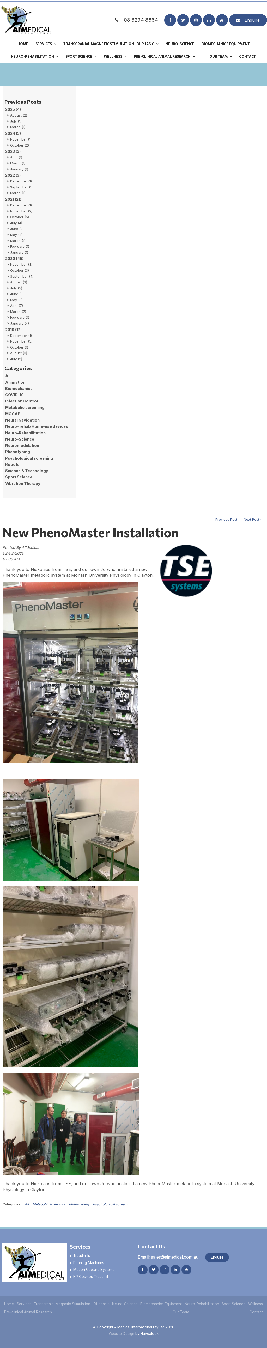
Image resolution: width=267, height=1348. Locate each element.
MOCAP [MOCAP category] (12, 414)
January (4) (19, 323)
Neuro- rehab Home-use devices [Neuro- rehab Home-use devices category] (36, 426)
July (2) (16, 359)
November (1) (21, 139)
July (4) (16, 223)
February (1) (19, 246)
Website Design (121, 1334)
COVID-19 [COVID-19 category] (14, 395)
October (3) (19, 270)
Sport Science (78, 55)
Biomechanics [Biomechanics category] (19, 388)
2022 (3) (13, 175)
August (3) (18, 282)
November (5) (21, 341)
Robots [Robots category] (12, 464)
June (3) (17, 229)
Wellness (113, 55)
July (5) (16, 288)
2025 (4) (13, 109)
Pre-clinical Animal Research (162, 55)
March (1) (17, 127)
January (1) (19, 169)
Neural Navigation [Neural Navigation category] (22, 420)
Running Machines (88, 1263)
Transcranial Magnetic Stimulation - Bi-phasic (108, 43)
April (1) (16, 157)
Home (22, 43)
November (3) (21, 264)
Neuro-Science (180, 43)
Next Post (251, 519)
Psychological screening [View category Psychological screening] (112, 1204)
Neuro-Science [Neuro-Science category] (19, 439)
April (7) (16, 305)
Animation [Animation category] (15, 382)
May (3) (16, 235)
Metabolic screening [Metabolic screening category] (25, 407)
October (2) (19, 145)
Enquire (252, 19)
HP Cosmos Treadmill (91, 1276)
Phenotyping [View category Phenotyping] (79, 1204)
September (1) (21, 187)
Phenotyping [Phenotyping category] (17, 451)
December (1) (21, 181)
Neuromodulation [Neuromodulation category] (22, 445)
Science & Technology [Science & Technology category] (26, 470)
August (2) (18, 115)
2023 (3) (13, 151)
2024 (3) (13, 133)
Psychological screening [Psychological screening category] (29, 458)
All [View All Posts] (7, 376)
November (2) (21, 211)
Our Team (218, 55)
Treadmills (81, 1256)
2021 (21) (13, 199)
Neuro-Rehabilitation (32, 55)
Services (43, 43)
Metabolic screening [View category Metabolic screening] (49, 1204)
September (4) (21, 276)
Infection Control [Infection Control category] (21, 401)
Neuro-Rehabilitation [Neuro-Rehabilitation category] (25, 433)
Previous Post (225, 519)
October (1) (19, 347)
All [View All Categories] (27, 1204)
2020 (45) (14, 258)
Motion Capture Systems (93, 1269)
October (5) (19, 217)
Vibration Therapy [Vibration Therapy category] (22, 483)
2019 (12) (13, 329)
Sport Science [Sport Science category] (18, 477)
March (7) (18, 311)
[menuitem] (9, 1304)
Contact (247, 55)
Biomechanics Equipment (226, 43)
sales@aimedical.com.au (168, 1257)
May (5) (16, 300)
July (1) (15, 121)
